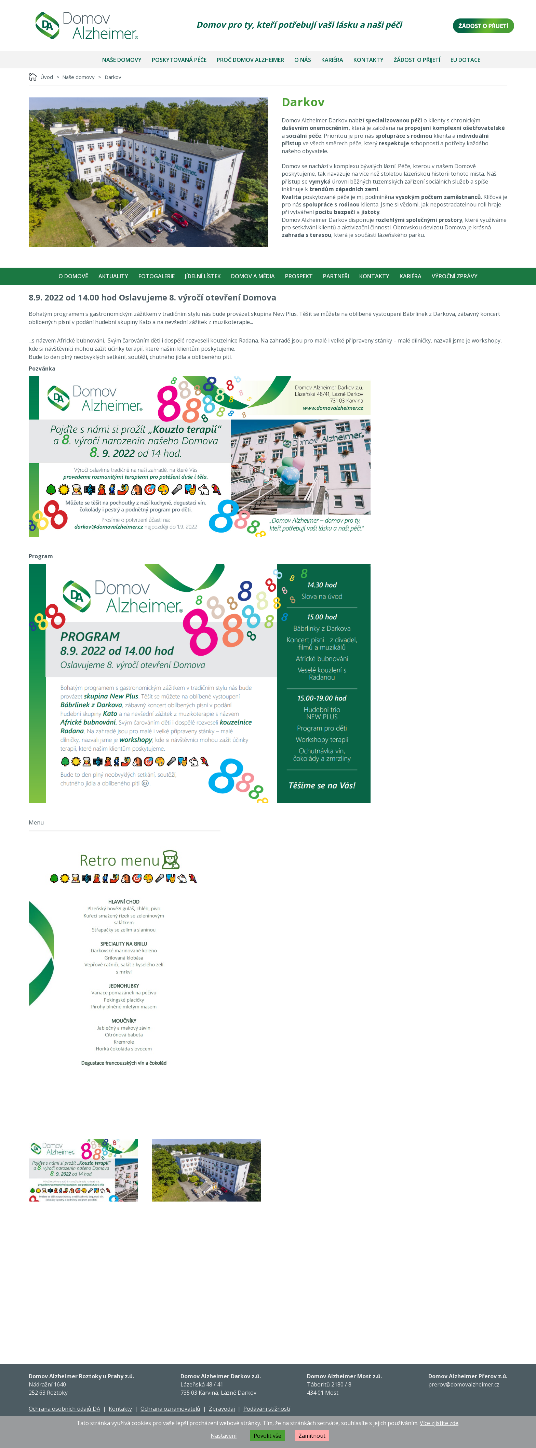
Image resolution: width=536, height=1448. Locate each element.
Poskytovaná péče (179, 60)
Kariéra (332, 60)
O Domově (73, 276)
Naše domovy (122, 60)
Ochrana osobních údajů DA (64, 1408)
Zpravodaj (222, 1408)
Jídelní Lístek (203, 276)
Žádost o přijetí (417, 60)
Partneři (336, 276)
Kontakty (368, 60)
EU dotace (465, 60)
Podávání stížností (266, 1408)
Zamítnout (311, 1435)
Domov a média (253, 276)
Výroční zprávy (455, 276)
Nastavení (224, 1435)
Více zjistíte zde (439, 1423)
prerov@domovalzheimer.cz (463, 1384)
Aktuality (113, 276)
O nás (302, 60)
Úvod (46, 76)
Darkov (113, 76)
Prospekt (299, 276)
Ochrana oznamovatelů (170, 1408)
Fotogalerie (156, 276)
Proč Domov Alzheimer (250, 60)
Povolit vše (267, 1435)
